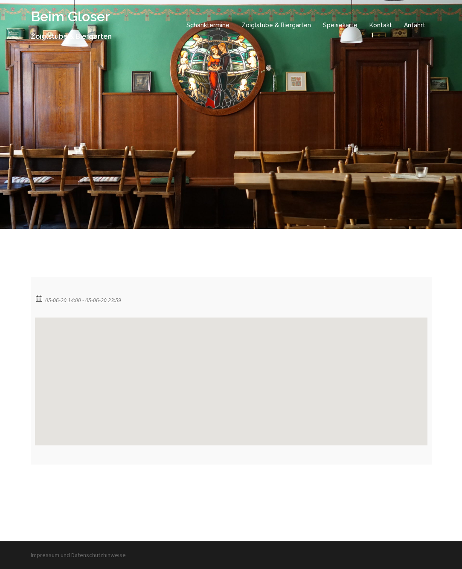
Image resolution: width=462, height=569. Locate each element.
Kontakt (380, 25)
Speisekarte (340, 25)
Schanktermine (208, 25)
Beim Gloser (70, 16)
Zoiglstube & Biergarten (276, 25)
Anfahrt (414, 25)
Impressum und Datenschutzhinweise (78, 555)
